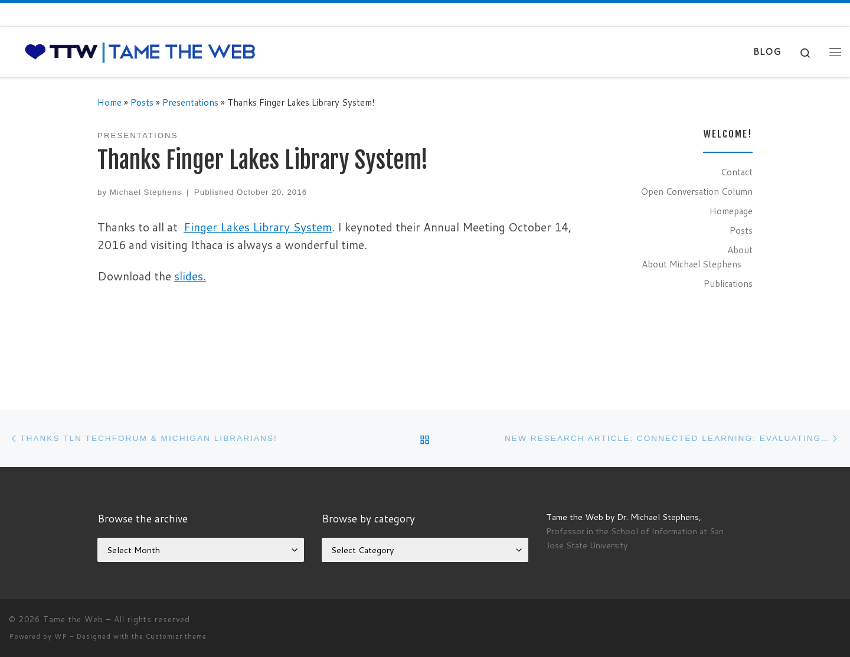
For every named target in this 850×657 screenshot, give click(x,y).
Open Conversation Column (696, 191)
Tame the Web (73, 619)
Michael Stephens (146, 192)
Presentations (190, 102)
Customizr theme (176, 636)
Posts (141, 102)
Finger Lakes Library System (258, 227)
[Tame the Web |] (140, 51)
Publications (728, 283)
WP (60, 636)
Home (109, 102)
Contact (737, 171)
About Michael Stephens (691, 263)
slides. (190, 276)
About (740, 249)
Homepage (731, 210)
